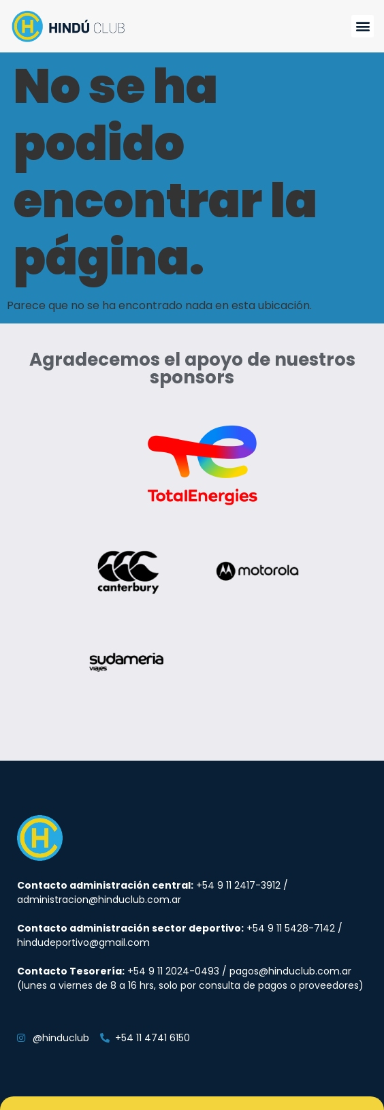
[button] (362, 26)
